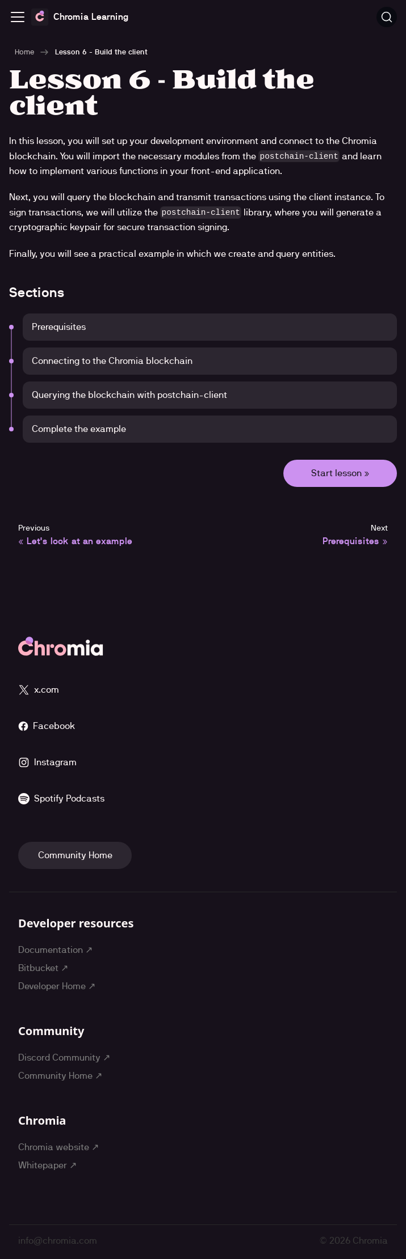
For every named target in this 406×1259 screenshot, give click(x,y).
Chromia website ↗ (58, 1147)
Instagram (47, 762)
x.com (38, 690)
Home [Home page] (24, 51)
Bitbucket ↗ (43, 968)
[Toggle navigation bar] (17, 17)
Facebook (46, 725)
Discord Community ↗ (64, 1057)
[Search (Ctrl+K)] (386, 17)
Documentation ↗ (55, 949)
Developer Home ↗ (56, 986)
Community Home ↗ (60, 1075)
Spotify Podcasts (61, 798)
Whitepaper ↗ (47, 1165)
